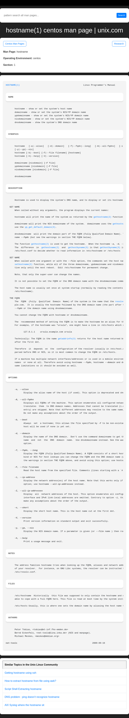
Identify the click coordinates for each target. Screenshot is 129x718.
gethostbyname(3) (78, 247)
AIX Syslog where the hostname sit (24, 705)
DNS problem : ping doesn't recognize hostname (32, 697)
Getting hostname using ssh (20, 672)
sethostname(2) (24, 264)
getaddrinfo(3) (67, 339)
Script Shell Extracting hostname (23, 689)
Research (119, 43)
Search (121, 15)
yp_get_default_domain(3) (40, 227)
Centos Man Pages (14, 43)
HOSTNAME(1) (13, 85)
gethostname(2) (102, 217)
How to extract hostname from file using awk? (30, 681)
